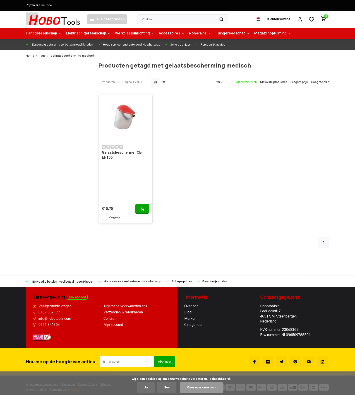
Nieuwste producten (273, 82)
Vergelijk (114, 217)
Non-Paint (200, 33)
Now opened (77, 297)
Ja (146, 387)
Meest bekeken (246, 82)
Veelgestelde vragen (55, 306)
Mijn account (113, 324)
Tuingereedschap (233, 33)
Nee (167, 387)
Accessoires (172, 33)
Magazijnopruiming (272, 33)
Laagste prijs (299, 82)
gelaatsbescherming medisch (72, 56)
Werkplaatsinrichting (134, 33)
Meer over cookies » (201, 387)
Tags (44, 56)
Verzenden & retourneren (123, 312)
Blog (188, 312)
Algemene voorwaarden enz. (125, 306)
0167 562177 (49, 312)
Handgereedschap (43, 33)
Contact (109, 318)
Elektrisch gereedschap (88, 33)
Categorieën (193, 324)
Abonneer (164, 361)
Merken (190, 318)
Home (32, 56)
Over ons (191, 306)
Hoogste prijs (320, 82)
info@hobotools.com (54, 318)
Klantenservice (278, 19)
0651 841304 (49, 324)
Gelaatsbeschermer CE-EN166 (122, 155)
